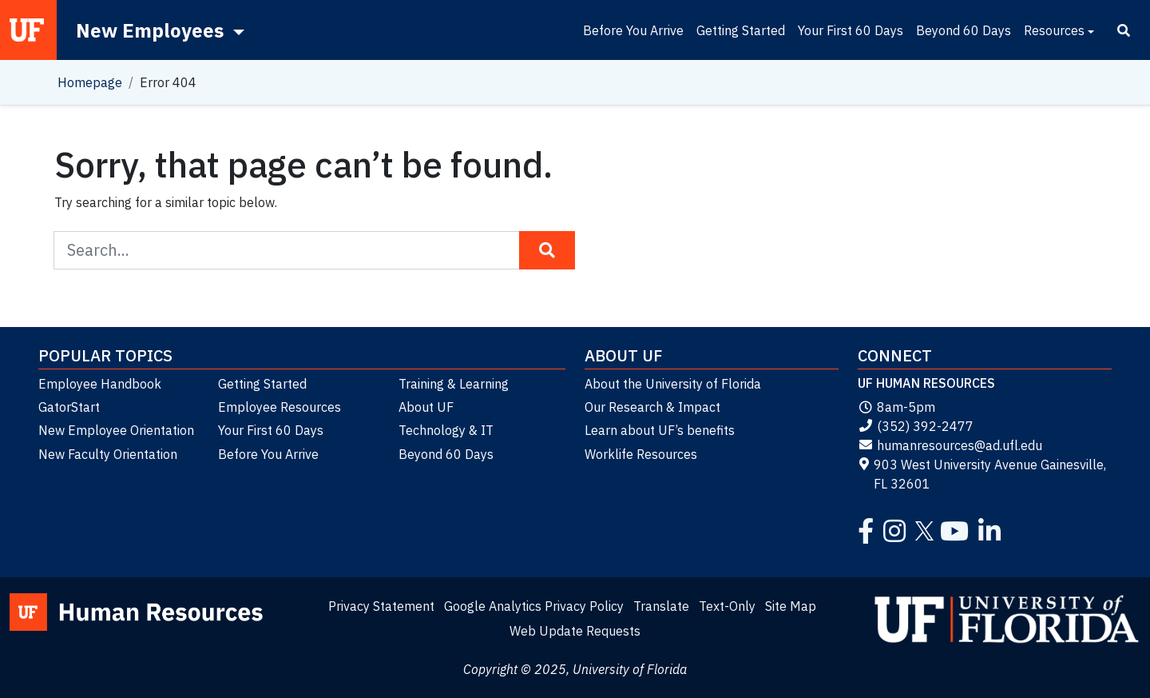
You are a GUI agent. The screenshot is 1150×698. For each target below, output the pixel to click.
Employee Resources (279, 407)
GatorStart (69, 407)
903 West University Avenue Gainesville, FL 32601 (982, 474)
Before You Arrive (633, 30)
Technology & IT (446, 430)
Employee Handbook (99, 384)
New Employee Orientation (116, 430)
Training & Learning (454, 384)
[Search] (1123, 30)
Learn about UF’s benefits (660, 430)
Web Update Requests (575, 631)
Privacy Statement (381, 606)
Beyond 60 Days (963, 30)
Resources (1054, 30)
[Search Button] (547, 250)
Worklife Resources (641, 454)
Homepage (90, 82)
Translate (661, 606)
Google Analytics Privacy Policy (534, 606)
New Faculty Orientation (107, 454)
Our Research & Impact (652, 407)
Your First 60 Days (850, 30)
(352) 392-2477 (916, 426)
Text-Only (727, 606)
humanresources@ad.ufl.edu (950, 445)
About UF (426, 407)
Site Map (790, 606)
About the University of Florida (673, 384)
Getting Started (740, 30)
